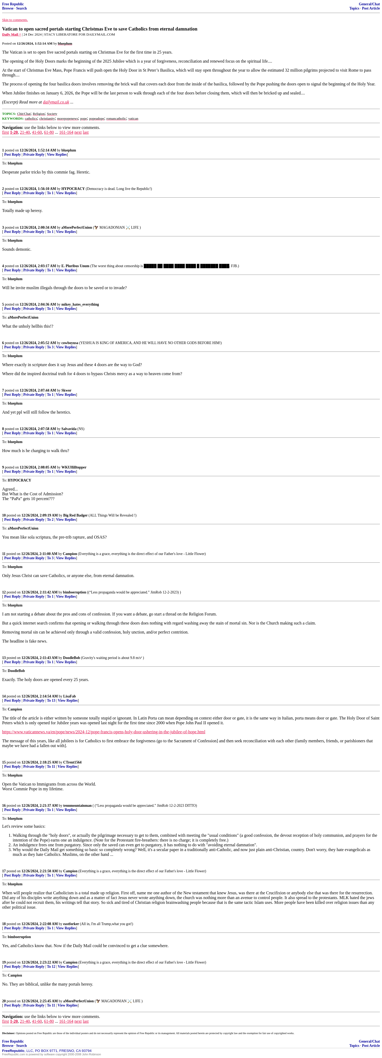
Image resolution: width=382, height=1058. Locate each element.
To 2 (50, 520)
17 (4, 871)
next (78, 132)
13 (4, 658)
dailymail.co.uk (56, 102)
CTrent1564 (72, 762)
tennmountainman (77, 806)
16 (4, 806)
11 (4, 554)
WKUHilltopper (74, 467)
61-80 (49, 132)
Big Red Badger (75, 515)
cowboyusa (70, 343)
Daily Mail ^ (11, 34)
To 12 (51, 967)
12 (4, 592)
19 (4, 962)
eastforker (71, 924)
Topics (354, 8)
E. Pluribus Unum (75, 266)
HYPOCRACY (73, 189)
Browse (8, 8)
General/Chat (369, 4)
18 (4, 924)
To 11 (51, 767)
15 (4, 762)
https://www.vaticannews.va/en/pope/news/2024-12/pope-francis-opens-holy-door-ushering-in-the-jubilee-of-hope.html (103, 732)
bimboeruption (74, 592)
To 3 (50, 347)
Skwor (67, 390)
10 (4, 515)
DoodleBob (71, 658)
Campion (70, 554)
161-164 (66, 132)
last (86, 132)
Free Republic (13, 4)
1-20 (14, 132)
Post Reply (12, 155)
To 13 (51, 701)
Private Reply (34, 155)
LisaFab (69, 696)
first (5, 132)
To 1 (50, 193)
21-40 (25, 132)
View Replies (57, 155)
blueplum (69, 150)
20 (4, 1001)
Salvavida (69, 429)
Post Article (371, 8)
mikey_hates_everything (80, 304)
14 (4, 696)
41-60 (37, 132)
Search (21, 8)
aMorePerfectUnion (77, 227)
